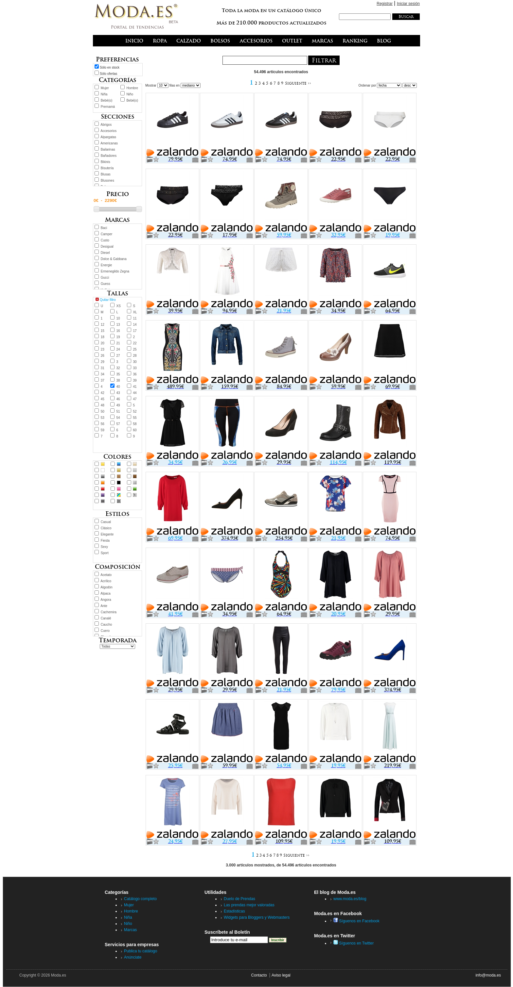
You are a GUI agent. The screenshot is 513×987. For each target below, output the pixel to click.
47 (134, 399)
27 (118, 355)
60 (134, 430)
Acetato (106, 575)
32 (118, 368)
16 (118, 331)
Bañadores (108, 155)
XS (118, 306)
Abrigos (106, 124)
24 (118, 349)
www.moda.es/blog (349, 899)
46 (118, 399)
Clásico (106, 528)
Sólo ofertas (108, 73)
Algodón (106, 587)
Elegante (107, 534)
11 (134, 318)
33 (134, 368)
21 (118, 343)
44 (134, 393)
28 (134, 355)
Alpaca (105, 593)
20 (102, 343)
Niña (104, 94)
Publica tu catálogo (140, 951)
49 (118, 405)
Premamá (108, 106)
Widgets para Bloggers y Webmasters (257, 917)
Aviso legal (281, 975)
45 (102, 399)
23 (102, 349)
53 (102, 417)
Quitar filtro (108, 300)
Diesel (105, 253)
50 (102, 411)
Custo (105, 240)
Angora (105, 599)
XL (135, 312)
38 (118, 380)
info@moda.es (488, 975)
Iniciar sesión (408, 3)
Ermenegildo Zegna (115, 271)
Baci (104, 228)
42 (102, 393)
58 (134, 424)
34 (102, 374)
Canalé (106, 618)
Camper (107, 234)
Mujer (105, 88)
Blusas (106, 174)
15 (102, 331)
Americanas (109, 143)
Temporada (117, 640)
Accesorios (108, 131)
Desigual (107, 246)
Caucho (106, 624)
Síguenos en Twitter (353, 943)
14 (134, 324)
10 (118, 318)
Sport (105, 553)
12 (102, 324)
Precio (117, 194)
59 (102, 430)
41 (134, 386)
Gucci (105, 277)
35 (118, 374)
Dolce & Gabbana (114, 259)
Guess (105, 284)
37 (102, 380)
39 (134, 380)
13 (118, 324)
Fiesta (105, 540)
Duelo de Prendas (239, 899)
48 (102, 405)
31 (102, 368)
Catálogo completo (140, 899)
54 (118, 417)
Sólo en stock (109, 67)
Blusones (107, 180)
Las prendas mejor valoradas (249, 905)
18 (102, 337)
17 (134, 331)
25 (134, 349)
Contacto (259, 975)
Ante (103, 606)
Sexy (104, 547)
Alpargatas (108, 137)
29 (102, 362)
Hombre (132, 88)
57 (118, 424)
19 (118, 337)
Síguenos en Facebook (356, 921)
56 (102, 424)
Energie (106, 265)
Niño (129, 94)
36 (134, 374)
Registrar (385, 3)
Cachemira (108, 612)
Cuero (105, 631)
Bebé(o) (107, 100)
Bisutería (107, 168)
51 (118, 411)
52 (134, 411)
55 (134, 417)
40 (118, 386)
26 (102, 355)
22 (134, 343)
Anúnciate (132, 957)
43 (118, 393)
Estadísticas (234, 911)
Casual (106, 522)
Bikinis (105, 162)
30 (134, 362)
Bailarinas (108, 149)
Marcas (130, 930)
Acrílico (105, 581)
